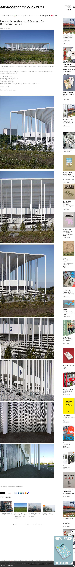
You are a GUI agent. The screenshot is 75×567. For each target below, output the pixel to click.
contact (36, 16)
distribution (31, 560)
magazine (16, 560)
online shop (21, 16)
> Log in (69, 10)
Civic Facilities (3, 486)
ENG (52, 16)
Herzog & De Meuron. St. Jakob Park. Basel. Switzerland (34, 515)
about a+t (8, 16)
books (21, 560)
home (2, 16)
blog (14, 16)
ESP (56, 16)
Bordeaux (20, 486)
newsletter (29, 16)
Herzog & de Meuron (12, 486)
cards (26, 560)
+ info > (10, 565)
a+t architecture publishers (24, 7)
